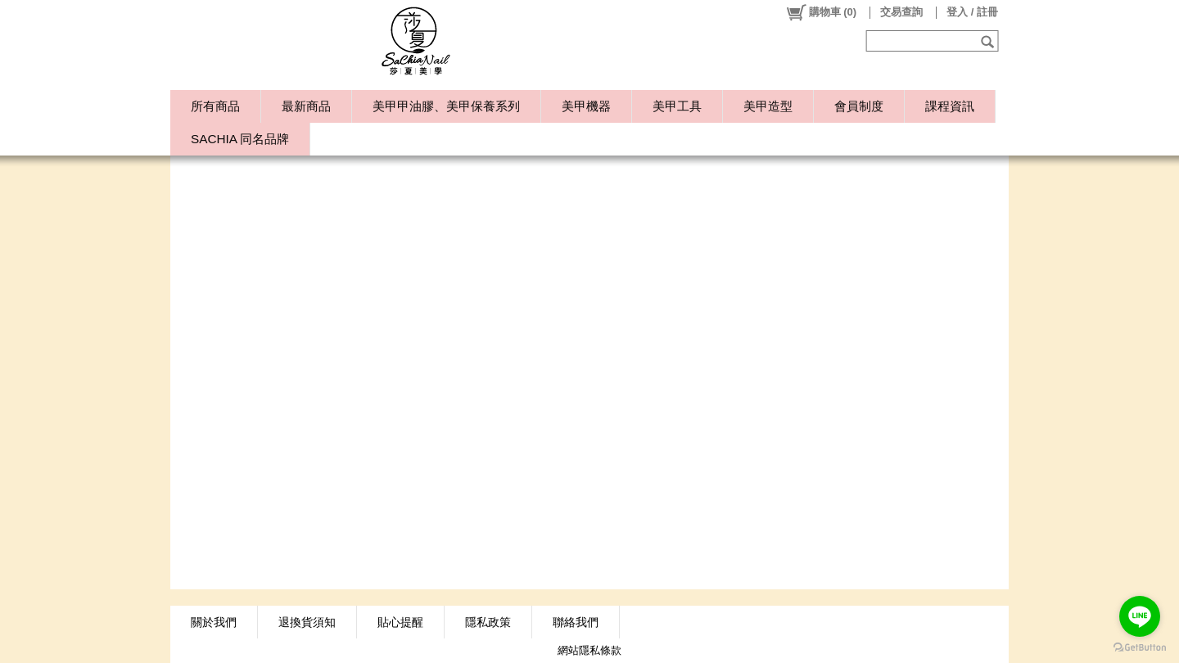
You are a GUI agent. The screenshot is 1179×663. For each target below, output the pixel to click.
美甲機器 (586, 106)
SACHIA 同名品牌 (240, 139)
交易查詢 (901, 12)
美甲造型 (768, 106)
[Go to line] (1139, 616)
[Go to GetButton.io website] (1140, 647)
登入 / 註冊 (972, 12)
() (820, 12)
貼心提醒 (400, 622)
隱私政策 (488, 622)
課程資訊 (949, 106)
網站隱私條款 (589, 650)
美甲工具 (677, 106)
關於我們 (214, 622)
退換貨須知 (307, 622)
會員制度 (858, 106)
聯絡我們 (576, 622)
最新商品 (306, 106)
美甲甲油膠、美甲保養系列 (446, 106)
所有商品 (215, 106)
